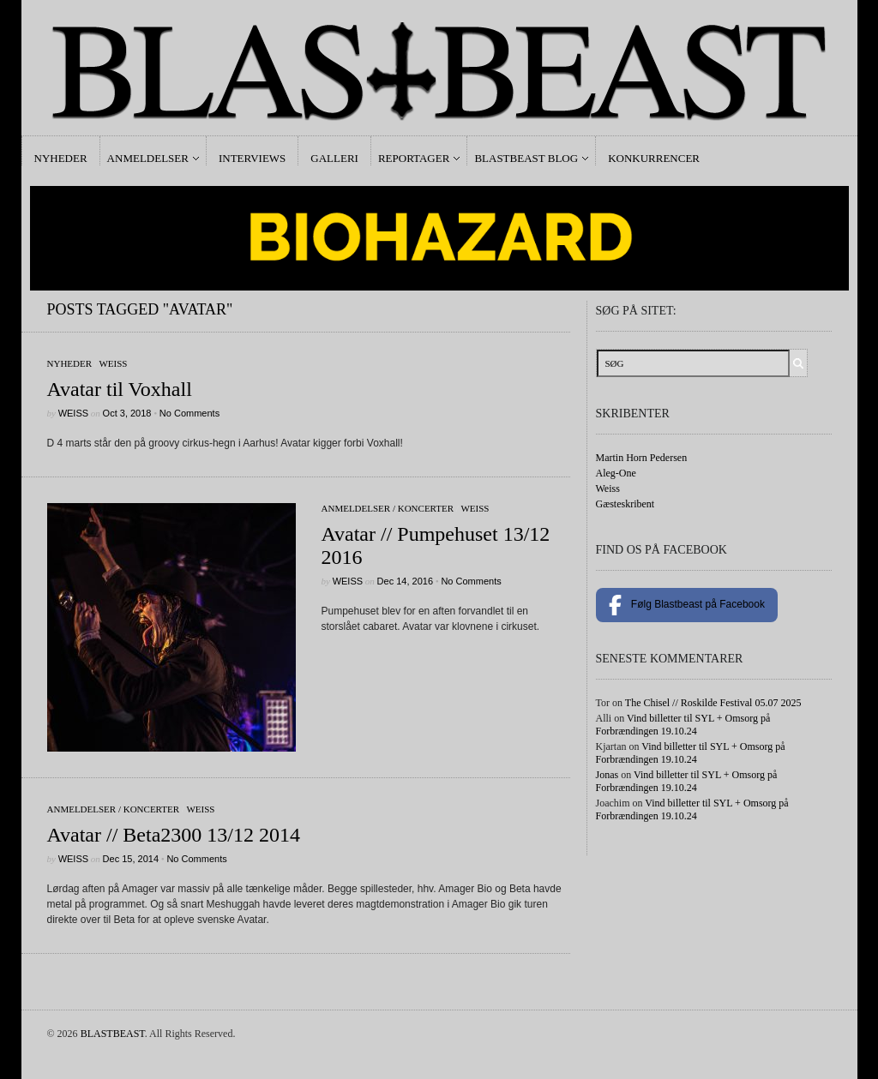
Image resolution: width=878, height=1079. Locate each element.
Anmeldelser (148, 158)
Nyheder (60, 158)
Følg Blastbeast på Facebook (687, 605)
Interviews (252, 158)
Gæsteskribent (625, 504)
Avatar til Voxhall (119, 389)
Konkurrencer (654, 158)
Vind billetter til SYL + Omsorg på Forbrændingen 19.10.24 (683, 724)
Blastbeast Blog (526, 158)
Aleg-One (616, 473)
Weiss (113, 363)
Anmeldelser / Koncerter (388, 508)
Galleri (334, 158)
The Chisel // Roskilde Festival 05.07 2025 (713, 703)
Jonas (607, 775)
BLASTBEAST (113, 1034)
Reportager (413, 158)
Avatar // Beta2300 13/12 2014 (174, 835)
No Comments (189, 413)
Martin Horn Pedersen (642, 458)
